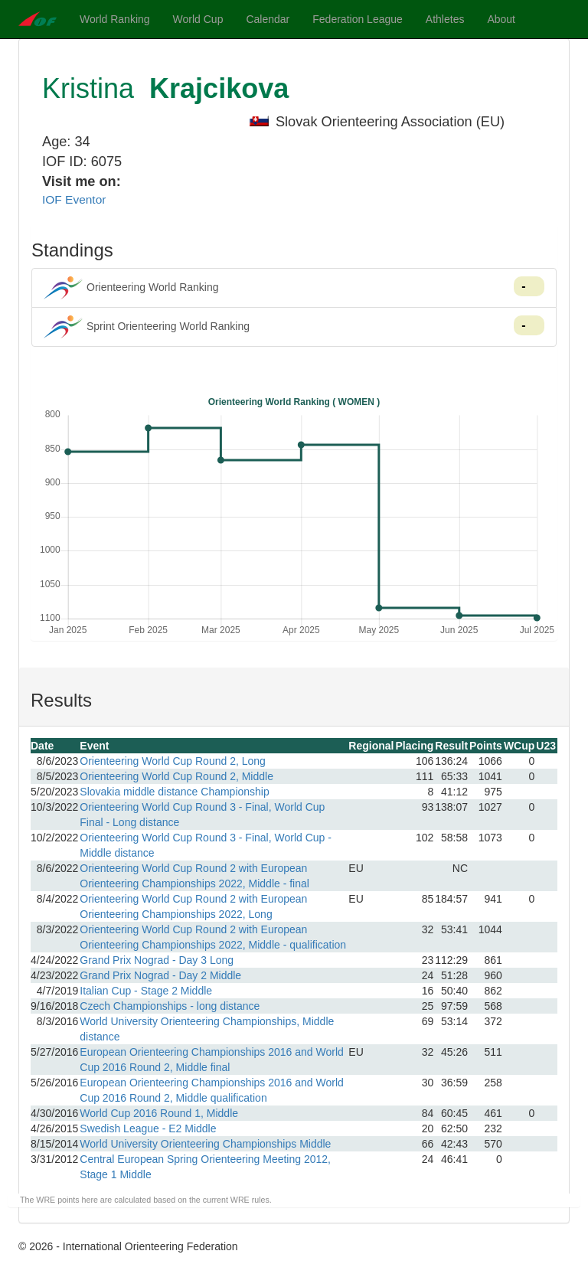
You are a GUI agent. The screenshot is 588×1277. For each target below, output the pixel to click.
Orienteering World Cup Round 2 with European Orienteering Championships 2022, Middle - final (194, 876)
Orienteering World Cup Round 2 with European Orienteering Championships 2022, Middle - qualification (213, 937)
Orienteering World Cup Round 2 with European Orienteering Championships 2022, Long (193, 906)
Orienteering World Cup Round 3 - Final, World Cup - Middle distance (206, 845)
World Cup (198, 19)
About (501, 19)
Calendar (267, 19)
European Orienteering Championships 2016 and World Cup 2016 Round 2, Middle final (212, 1059)
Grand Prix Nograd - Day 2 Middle (160, 975)
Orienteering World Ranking (294, 287)
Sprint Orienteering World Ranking (294, 326)
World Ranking (115, 19)
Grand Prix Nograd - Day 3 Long (157, 960)
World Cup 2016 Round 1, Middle (159, 1113)
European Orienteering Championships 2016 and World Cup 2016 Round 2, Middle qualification (212, 1090)
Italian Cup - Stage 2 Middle (146, 991)
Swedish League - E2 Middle (148, 1128)
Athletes (445, 19)
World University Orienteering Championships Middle (205, 1144)
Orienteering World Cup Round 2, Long (173, 761)
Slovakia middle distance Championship (174, 791)
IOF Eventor (74, 199)
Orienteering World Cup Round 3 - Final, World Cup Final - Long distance (202, 814)
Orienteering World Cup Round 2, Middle (176, 776)
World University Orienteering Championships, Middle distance (207, 1029)
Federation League (357, 19)
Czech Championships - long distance (170, 1006)
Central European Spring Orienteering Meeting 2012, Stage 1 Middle (205, 1167)
